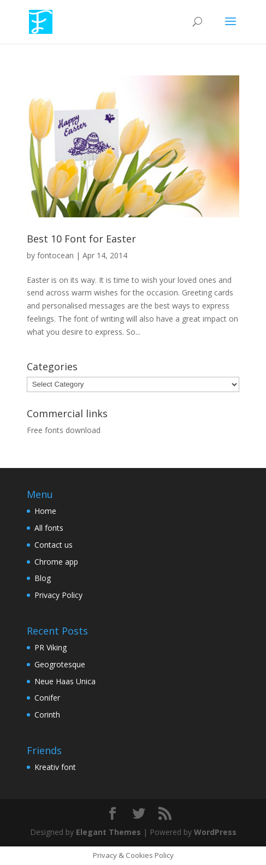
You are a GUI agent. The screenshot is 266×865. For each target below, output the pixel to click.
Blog (42, 578)
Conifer (47, 697)
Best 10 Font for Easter (81, 238)
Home (45, 511)
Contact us (53, 545)
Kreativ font (55, 767)
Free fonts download (64, 430)
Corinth (47, 714)
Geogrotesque (59, 664)
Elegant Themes (108, 832)
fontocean (55, 255)
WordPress (215, 832)
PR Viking (50, 647)
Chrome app (56, 561)
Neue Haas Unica (65, 681)
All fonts (48, 528)
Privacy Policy (58, 595)
